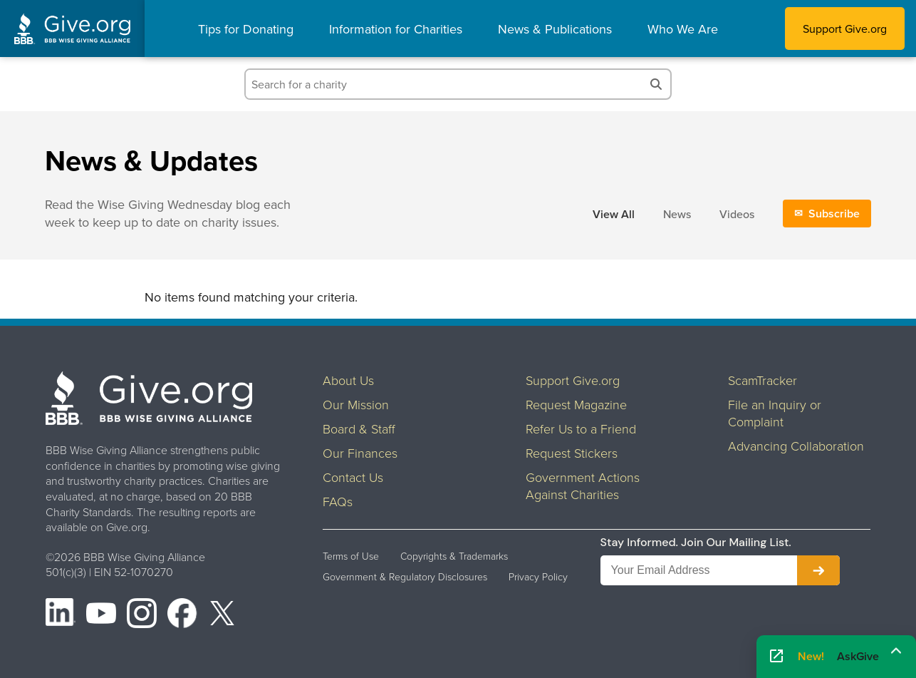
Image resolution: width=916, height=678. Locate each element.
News (677, 214)
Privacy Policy (538, 577)
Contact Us (353, 477)
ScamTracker (762, 380)
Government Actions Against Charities (583, 485)
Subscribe (834, 213)
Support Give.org (845, 28)
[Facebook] (182, 615)
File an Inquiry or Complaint (774, 413)
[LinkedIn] (61, 615)
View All (614, 214)
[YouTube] (101, 615)
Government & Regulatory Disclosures (405, 577)
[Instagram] (142, 615)
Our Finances (360, 452)
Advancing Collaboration (796, 445)
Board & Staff (359, 428)
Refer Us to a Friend (581, 428)
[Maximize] (896, 652)
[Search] (656, 84)
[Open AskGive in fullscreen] (776, 657)
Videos (736, 214)
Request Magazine (576, 404)
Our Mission (356, 404)
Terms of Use (351, 556)
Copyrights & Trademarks (454, 556)
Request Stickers (572, 452)
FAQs (338, 501)
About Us (348, 380)
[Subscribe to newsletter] (818, 570)
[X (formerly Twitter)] (222, 615)
